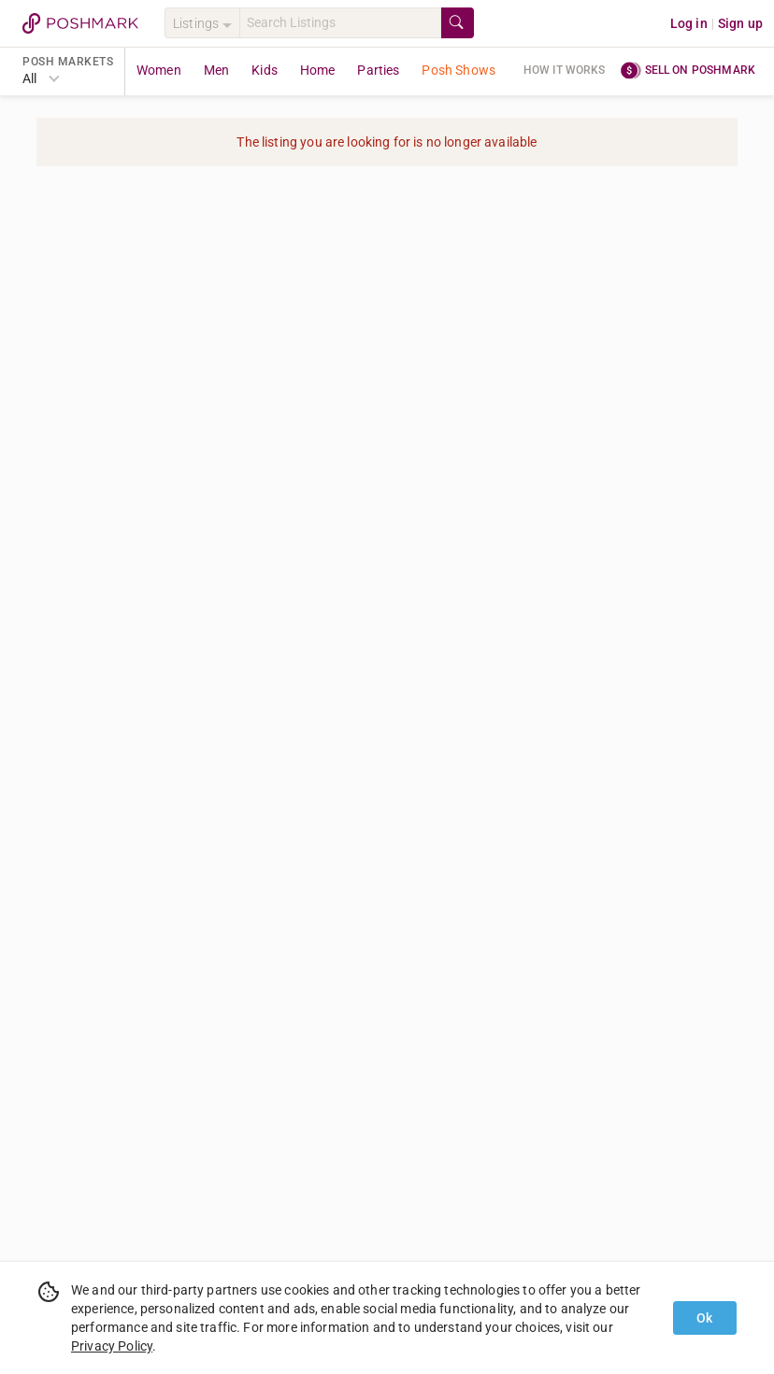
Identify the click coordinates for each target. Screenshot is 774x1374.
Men (216, 70)
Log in (689, 23)
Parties (378, 70)
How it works (564, 70)
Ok (704, 1317)
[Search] (340, 22)
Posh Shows (458, 70)
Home (318, 70)
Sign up (740, 23)
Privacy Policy (111, 1346)
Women (158, 70)
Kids (264, 70)
